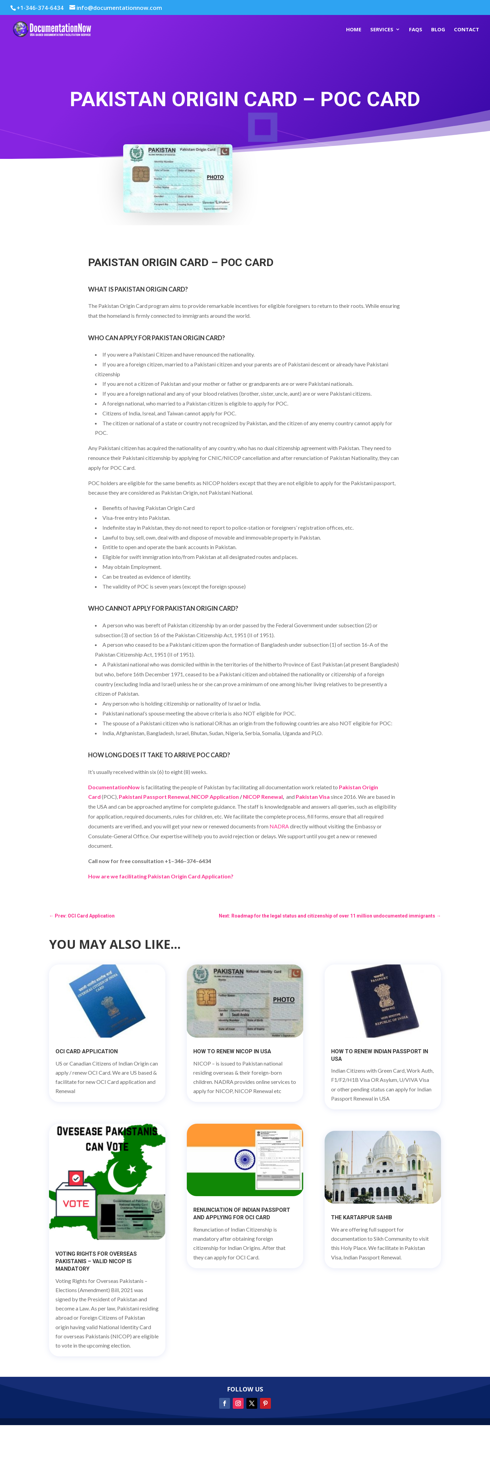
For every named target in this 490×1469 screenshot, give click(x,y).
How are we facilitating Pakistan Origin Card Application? (160, 876)
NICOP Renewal (263, 796)
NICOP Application (215, 796)
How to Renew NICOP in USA (232, 1051)
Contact (466, 30)
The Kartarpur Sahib (361, 1217)
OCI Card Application (86, 1051)
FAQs (415, 30)
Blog (438, 30)
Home (353, 30)
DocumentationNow (114, 787)
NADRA (279, 826)
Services (381, 30)
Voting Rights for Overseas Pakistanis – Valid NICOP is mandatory (96, 1261)
